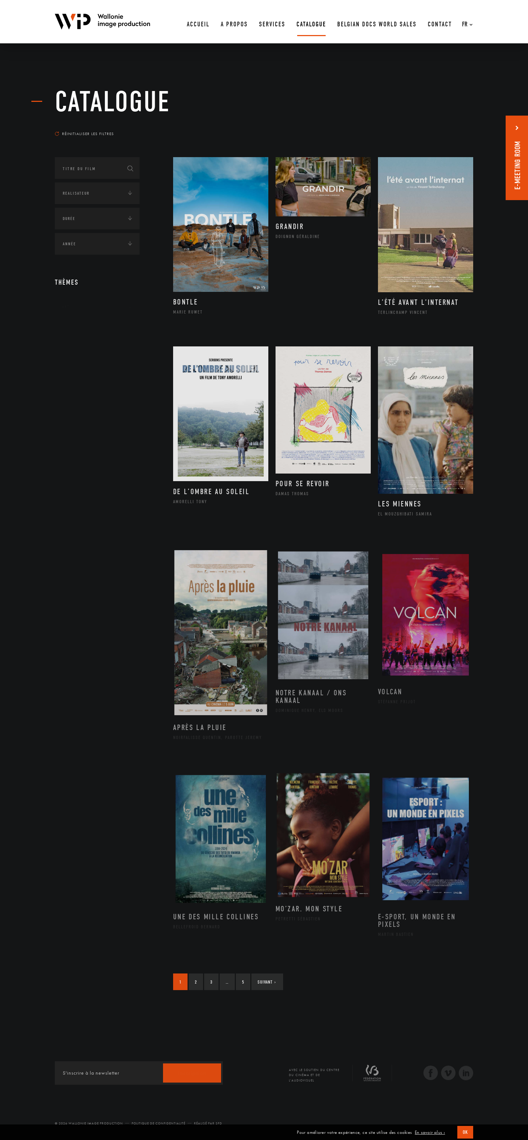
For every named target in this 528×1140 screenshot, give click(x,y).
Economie (72, 373)
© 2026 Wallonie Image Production (89, 1123)
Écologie (72, 351)
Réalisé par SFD (208, 1123)
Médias (69, 396)
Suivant (267, 982)
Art (66, 306)
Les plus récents (455, 126)
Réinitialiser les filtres (84, 133)
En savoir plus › (430, 1132)
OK (465, 1132)
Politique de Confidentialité (158, 1123)
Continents (75, 329)
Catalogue (112, 101)
